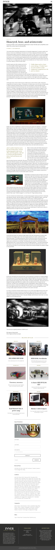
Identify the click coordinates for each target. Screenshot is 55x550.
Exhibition (37, 507)
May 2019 (25, 489)
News (36, 508)
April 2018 (28, 491)
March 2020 (31, 486)
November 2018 (30, 490)
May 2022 (23, 483)
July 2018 (19, 491)
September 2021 (34, 485)
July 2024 (16, 481)
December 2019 (17, 487)
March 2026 (21, 477)
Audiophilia (33, 505)
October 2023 (36, 481)
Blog (36, 505)
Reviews (39, 365)
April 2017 (32, 494)
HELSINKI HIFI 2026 (16, 358)
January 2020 (37, 486)
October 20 (9, 48)
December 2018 (23, 490)
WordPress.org (33, 517)
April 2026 (16, 477)
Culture (19, 507)
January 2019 (17, 490)
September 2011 (31, 497)
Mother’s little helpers (39, 409)
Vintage (35, 509)
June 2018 (23, 491)
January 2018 (32, 491)
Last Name (16, 444)
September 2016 (18, 497)
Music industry (31, 508)
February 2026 (27, 477)
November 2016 (31, 495)
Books (15, 507)
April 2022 (28, 483)
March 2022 (32, 483)
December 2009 (20, 498)
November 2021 (27, 485)
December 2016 (24, 495)
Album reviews (17, 505)
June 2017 (23, 494)
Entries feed (20, 517)
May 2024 (21, 481)
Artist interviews (24, 505)
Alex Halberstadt (16, 48)
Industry (16, 341)
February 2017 (17, 495)
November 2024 (30, 480)
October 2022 (34, 482)
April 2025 (19, 480)
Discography (27, 507)
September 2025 (25, 478)
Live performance (21, 508)
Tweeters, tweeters (16, 382)
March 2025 (24, 480)
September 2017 (33, 493)
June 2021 (22, 486)
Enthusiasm (9, 39)
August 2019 (37, 487)
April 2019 (30, 489)
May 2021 (26, 486)
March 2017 (37, 494)
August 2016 (24, 497)
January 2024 (30, 481)
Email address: (17, 449)
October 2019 (24, 487)
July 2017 (19, 494)
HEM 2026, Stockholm (39, 358)
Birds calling (22, 469)
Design (22, 507)
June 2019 (20, 489)
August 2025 (31, 478)
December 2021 (20, 485)
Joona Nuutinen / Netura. (32, 548)
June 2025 (36, 478)
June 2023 (29, 482)
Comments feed (26, 517)
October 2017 (27, 493)
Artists (29, 505)
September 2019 (31, 487)
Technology (16, 365)
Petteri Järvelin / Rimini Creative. (31, 547)
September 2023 (17, 482)
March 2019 (34, 489)
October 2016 (37, 495)
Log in (15, 517)
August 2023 (24, 482)
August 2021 (16, 486)
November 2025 (17, 478)
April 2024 (26, 481)
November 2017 (20, 493)
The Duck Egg (17, 469)
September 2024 (37, 480)
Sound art (20, 509)
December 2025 (34, 477)
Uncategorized (31, 509)
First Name (16, 439)
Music (27, 508)
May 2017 (28, 494)
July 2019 (16, 489)
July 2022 (19, 483)
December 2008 (27, 498)
